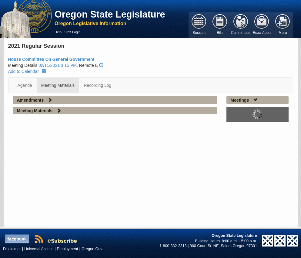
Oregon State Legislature (110, 14)
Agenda (25, 85)
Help (58, 32)
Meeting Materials (58, 85)
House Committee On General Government (51, 59)
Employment (67, 249)
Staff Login (72, 32)
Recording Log (97, 85)
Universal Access (38, 249)
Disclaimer (12, 249)
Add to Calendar (27, 71)
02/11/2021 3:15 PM (57, 65)
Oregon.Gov (92, 249)
